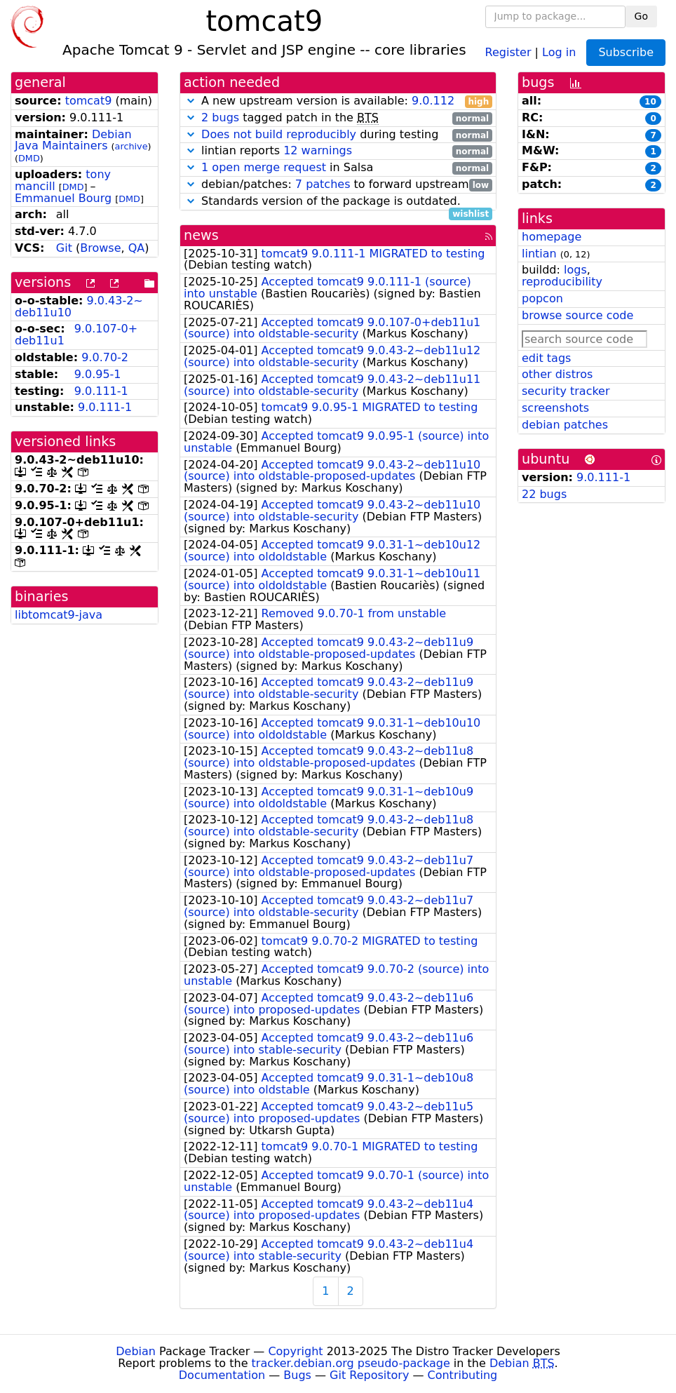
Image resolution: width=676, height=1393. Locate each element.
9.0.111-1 (101, 391)
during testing (338, 135)
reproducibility (562, 281)
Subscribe (626, 52)
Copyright (295, 1351)
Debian (136, 1351)
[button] (190, 100)
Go (641, 16)
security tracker (566, 391)
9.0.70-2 (104, 357)
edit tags (546, 358)
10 (650, 102)
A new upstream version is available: (338, 101)
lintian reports (338, 151)
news (201, 235)
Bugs (297, 1375)
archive (131, 146)
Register (508, 51)
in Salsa (338, 168)
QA (136, 248)
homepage (551, 236)
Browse (100, 248)
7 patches (323, 184)
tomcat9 (88, 100)
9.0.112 (433, 100)
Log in (559, 51)
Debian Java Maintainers (73, 140)
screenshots (555, 408)
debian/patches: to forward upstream (338, 185)
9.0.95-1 (97, 374)
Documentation (222, 1375)
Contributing (463, 1375)
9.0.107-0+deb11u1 (76, 334)
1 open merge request (263, 167)
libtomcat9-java (58, 614)
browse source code (577, 315)
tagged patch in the (338, 118)
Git (64, 248)
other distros (557, 374)
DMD (29, 158)
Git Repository (369, 1375)
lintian (539, 253)
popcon (542, 298)
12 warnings (317, 150)
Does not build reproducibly (278, 134)
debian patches (565, 424)
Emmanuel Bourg (63, 198)
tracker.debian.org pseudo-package (351, 1363)
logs (575, 269)
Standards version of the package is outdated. (338, 202)
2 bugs (220, 117)
